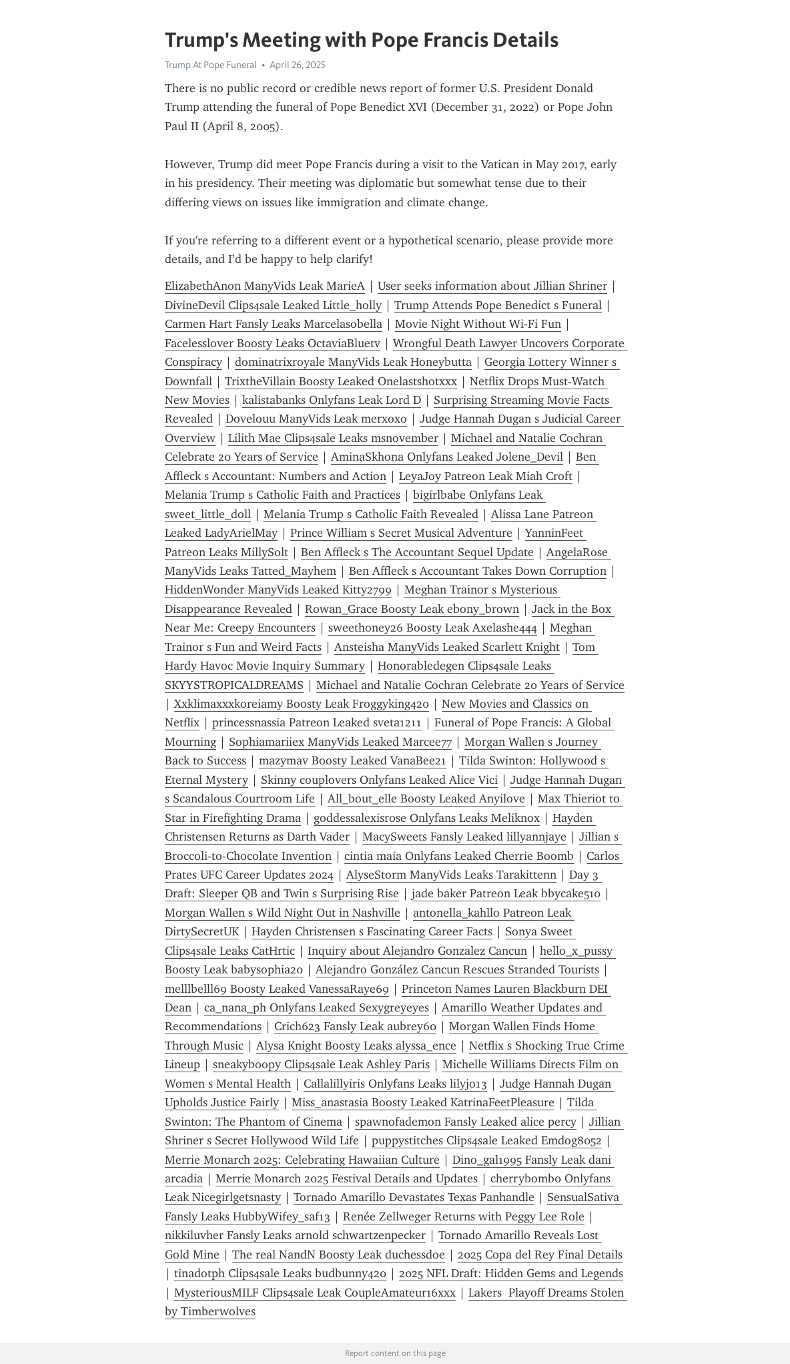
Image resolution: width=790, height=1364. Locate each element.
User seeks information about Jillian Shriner (492, 285)
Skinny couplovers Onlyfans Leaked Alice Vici (379, 779)
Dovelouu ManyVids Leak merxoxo (316, 418)
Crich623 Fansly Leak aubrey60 (355, 1026)
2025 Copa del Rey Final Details (540, 1254)
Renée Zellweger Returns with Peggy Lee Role (463, 1216)
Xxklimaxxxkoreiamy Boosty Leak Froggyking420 (301, 703)
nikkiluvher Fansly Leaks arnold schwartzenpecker (295, 1235)
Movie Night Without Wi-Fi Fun (478, 323)
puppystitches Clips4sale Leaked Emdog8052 (487, 1140)
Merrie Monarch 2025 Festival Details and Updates (347, 1178)
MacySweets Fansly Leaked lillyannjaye (464, 836)
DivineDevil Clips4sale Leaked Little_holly (273, 305)
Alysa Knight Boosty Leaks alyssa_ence (356, 1045)
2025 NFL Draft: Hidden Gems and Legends (511, 1273)
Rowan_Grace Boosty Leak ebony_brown (412, 609)
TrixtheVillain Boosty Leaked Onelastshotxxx (341, 381)
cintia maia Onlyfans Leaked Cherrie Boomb (459, 856)
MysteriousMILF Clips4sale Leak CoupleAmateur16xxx (315, 1292)
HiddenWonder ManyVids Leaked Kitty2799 (278, 589)
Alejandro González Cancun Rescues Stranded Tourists (457, 969)
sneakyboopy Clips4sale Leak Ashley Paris (321, 1064)
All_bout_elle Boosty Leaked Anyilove (426, 798)
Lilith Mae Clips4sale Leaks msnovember (333, 438)
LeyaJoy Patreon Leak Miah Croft (485, 476)
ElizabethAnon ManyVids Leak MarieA (265, 285)
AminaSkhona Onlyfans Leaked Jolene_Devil (447, 456)
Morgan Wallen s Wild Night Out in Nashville (282, 912)
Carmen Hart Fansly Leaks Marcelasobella (273, 323)
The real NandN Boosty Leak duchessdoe (338, 1254)
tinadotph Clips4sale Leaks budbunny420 (280, 1273)
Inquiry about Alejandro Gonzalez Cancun (417, 950)
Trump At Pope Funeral (211, 65)
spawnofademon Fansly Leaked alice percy (465, 1121)
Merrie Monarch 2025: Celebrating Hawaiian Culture (302, 1159)
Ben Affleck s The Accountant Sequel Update (417, 552)
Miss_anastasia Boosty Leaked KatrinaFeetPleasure (423, 1102)
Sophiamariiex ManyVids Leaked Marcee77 (340, 741)
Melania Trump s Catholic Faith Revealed (371, 514)
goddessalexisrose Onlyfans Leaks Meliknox (427, 818)
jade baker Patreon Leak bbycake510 (506, 893)
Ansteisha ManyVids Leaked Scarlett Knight (447, 647)
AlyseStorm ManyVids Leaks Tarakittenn (451, 874)
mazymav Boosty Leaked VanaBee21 (352, 760)
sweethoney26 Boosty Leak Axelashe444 (432, 627)
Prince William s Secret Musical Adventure (401, 532)
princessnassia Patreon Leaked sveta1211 (317, 722)
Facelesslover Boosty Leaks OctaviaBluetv (272, 343)
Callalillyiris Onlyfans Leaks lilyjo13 (395, 1083)
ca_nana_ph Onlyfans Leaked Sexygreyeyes (316, 1007)
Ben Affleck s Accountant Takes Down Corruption (478, 570)
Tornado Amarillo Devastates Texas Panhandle (414, 1197)
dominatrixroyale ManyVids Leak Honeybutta (353, 362)
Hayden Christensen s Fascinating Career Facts (372, 931)
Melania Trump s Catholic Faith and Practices (282, 494)
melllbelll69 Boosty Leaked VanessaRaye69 (277, 988)
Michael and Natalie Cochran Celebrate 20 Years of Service (470, 685)
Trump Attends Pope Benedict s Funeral (498, 305)
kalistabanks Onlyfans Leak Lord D (331, 400)
